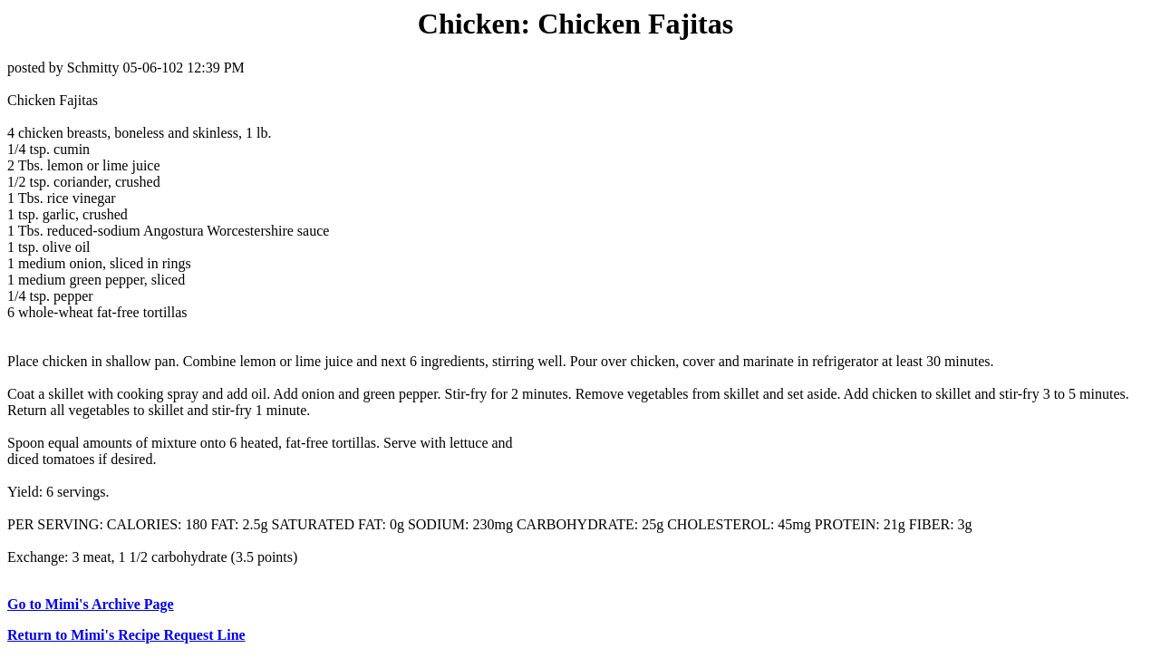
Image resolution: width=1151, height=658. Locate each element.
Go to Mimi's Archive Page (90, 604)
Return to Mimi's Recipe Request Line (126, 635)
